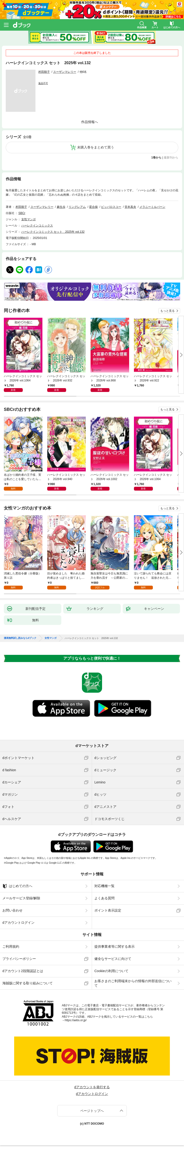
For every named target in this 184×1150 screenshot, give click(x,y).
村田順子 (44, 72)
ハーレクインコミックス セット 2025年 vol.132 (53, 231)
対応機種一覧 (104, 886)
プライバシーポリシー (19, 959)
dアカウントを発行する (92, 1087)
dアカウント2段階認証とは (22, 971)
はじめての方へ (17, 886)
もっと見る (167, 310)
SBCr (21, 213)
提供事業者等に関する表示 (114, 946)
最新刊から (171, 157)
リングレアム (77, 207)
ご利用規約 (10, 946)
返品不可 (43, 83)
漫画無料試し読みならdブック (20, 638)
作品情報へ (89, 122)
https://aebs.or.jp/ (75, 1020)
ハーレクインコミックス (37, 225)
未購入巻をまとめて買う (95, 147)
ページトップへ (92, 1111)
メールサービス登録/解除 (21, 898)
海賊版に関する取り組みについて (27, 983)
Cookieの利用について (111, 971)
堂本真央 (130, 207)
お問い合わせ (12, 910)
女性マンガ (28, 219)
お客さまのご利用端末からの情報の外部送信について (133, 983)
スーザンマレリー (64, 72)
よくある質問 (104, 898)
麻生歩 (61, 207)
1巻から (156, 157)
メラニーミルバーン (152, 207)
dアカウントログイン (18, 922)
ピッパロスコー (111, 207)
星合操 (93, 207)
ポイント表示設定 (107, 910)
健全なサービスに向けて (112, 959)
